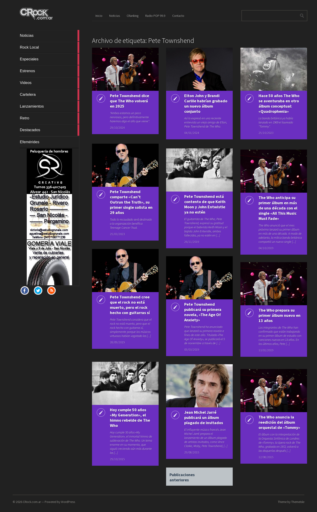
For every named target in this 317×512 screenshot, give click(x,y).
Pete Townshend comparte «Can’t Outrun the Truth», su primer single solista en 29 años (129, 202)
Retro (49, 118)
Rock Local (49, 47)
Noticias (49, 35)
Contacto (178, 16)
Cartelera (49, 94)
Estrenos (49, 71)
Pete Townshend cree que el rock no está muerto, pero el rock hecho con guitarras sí (129, 304)
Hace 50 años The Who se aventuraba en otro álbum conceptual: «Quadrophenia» (278, 103)
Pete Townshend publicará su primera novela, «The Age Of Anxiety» (202, 312)
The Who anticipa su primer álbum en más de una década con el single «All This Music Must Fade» (277, 208)
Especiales (49, 59)
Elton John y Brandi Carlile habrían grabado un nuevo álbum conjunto (201, 103)
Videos (49, 83)
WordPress (68, 502)
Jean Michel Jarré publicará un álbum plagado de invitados (203, 417)
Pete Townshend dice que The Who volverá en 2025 (129, 101)
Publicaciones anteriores (182, 475)
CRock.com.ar (32, 502)
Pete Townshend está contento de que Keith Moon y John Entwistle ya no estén (204, 204)
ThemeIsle (297, 502)
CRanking (132, 16)
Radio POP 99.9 (155, 16)
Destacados (49, 130)
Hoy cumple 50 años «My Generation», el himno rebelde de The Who (129, 417)
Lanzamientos (49, 106)
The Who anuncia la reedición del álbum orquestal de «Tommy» (279, 422)
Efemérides (29, 142)
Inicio (98, 16)
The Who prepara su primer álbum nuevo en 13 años (279, 315)
